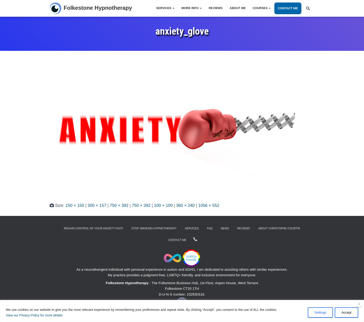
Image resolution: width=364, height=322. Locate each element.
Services (165, 8)
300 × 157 (97, 205)
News (225, 228)
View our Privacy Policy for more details (34, 315)
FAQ (210, 228)
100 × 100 (163, 205)
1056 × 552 (208, 205)
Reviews (216, 8)
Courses (262, 8)
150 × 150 (74, 205)
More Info (192, 8)
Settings (320, 312)
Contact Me (288, 8)
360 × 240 (185, 205)
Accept (346, 312)
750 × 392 (119, 205)
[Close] (359, 304)
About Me (238, 8)
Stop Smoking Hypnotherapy (154, 228)
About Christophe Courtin (279, 228)
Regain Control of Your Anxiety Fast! (93, 228)
